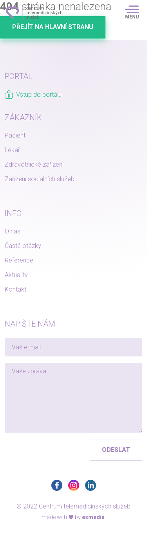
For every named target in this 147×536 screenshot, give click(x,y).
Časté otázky (23, 246)
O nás (12, 231)
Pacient (15, 135)
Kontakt (15, 289)
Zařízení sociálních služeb (39, 179)
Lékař (12, 150)
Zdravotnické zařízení (34, 164)
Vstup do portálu (33, 94)
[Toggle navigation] (132, 12)
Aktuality (16, 275)
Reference (19, 260)
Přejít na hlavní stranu (52, 27)
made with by (73, 517)
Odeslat (116, 449)
